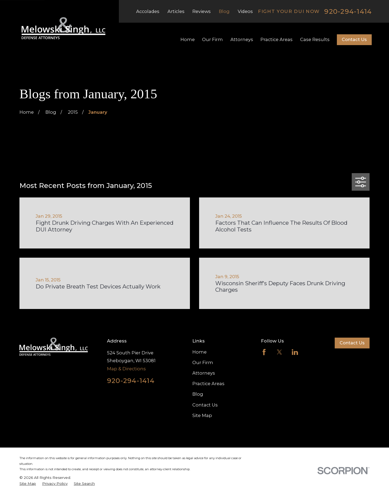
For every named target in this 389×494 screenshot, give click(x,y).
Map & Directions (126, 368)
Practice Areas (208, 383)
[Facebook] (264, 352)
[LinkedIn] (295, 352)
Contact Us (354, 39)
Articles (176, 11)
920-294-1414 (348, 11)
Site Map (202, 415)
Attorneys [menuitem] (241, 39)
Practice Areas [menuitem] (276, 39)
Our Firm (202, 362)
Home (199, 352)
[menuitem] (27, 483)
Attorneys (203, 373)
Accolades (147, 11)
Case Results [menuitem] (315, 39)
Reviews (201, 11)
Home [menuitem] (187, 39)
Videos (245, 11)
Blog (224, 11)
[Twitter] (279, 352)
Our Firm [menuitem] (212, 39)
